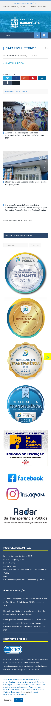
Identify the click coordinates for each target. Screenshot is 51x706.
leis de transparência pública (15, 669)
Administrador (13, 56)
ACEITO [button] (19, 699)
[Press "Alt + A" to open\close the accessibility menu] (47, 356)
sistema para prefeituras (37, 659)
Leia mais (25, 692)
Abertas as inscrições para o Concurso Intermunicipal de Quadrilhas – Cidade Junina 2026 (26, 6)
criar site (20, 659)
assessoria (22, 662)
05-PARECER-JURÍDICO (13, 63)
